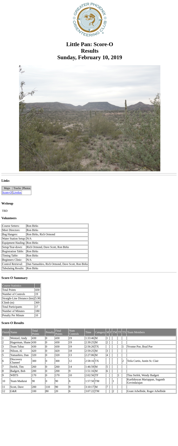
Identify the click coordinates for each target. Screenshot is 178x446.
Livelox (17, 192)
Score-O (7, 192)
